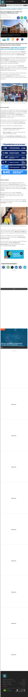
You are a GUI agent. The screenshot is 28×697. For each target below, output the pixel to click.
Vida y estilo (5, 684)
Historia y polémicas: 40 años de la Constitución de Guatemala (11, 344)
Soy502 (4, 679)
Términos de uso (22, 684)
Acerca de (23, 681)
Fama (14, 681)
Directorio (23, 685)
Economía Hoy (10, 679)
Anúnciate (23, 679)
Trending (8, 682)
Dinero (14, 9)
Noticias (4, 681)
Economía (19, 9)
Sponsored (5, 686)
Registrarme (11, 1)
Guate (8, 681)
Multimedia (10, 684)
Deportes (4, 682)
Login (6, 1)
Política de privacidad (22, 682)
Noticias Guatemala (6, 9)
